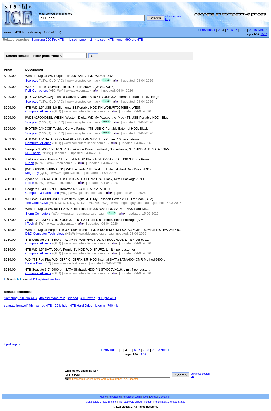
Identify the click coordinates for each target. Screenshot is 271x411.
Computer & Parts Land (42, 193)
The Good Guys (36, 203)
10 (255, 30)
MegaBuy (32, 173)
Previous (205, 30)
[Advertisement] (94, 327)
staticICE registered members (43, 279)
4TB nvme (115, 39)
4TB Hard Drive (81, 305)
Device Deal (33, 263)
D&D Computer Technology (44, 233)
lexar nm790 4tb (106, 305)
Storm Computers (37, 213)
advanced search (174, 16)
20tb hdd (61, 305)
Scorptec (31, 80)
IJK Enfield (32, 153)
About (153, 396)
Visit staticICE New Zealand (101, 401)
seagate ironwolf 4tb (18, 305)
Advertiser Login (132, 396)
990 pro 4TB (134, 39)
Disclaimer (164, 396)
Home (103, 396)
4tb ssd (100, 39)
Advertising (115, 396)
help (167, 19)
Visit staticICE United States (169, 401)
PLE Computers (36, 90)
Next (262, 30)
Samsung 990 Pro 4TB (47, 39)
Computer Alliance (38, 111)
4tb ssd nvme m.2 (79, 39)
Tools (145, 396)
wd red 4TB (44, 305)
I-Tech (29, 163)
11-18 (264, 34)
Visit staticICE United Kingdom (135, 401)
